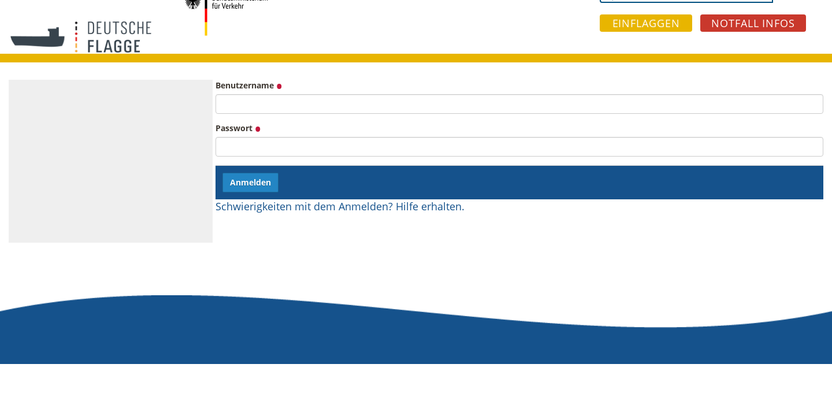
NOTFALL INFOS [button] (753, 23)
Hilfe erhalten (429, 206)
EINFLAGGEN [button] (646, 23)
